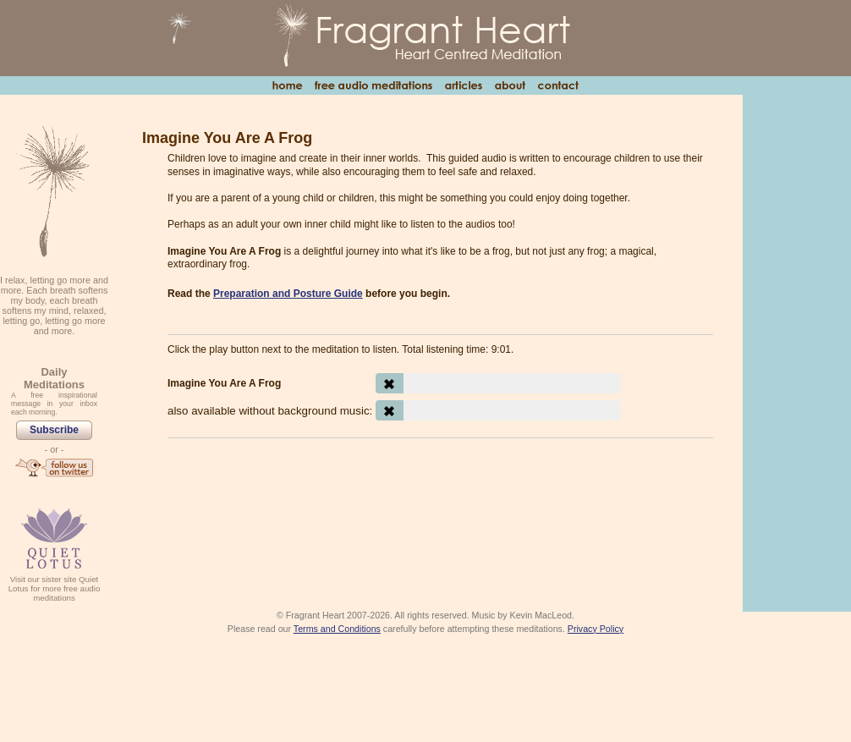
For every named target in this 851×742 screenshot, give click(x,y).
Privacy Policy (595, 629)
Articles (463, 85)
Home (287, 85)
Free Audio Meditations (373, 85)
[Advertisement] (440, 497)
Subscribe (54, 430)
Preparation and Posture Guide (288, 294)
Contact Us (558, 85)
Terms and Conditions (337, 629)
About (509, 85)
